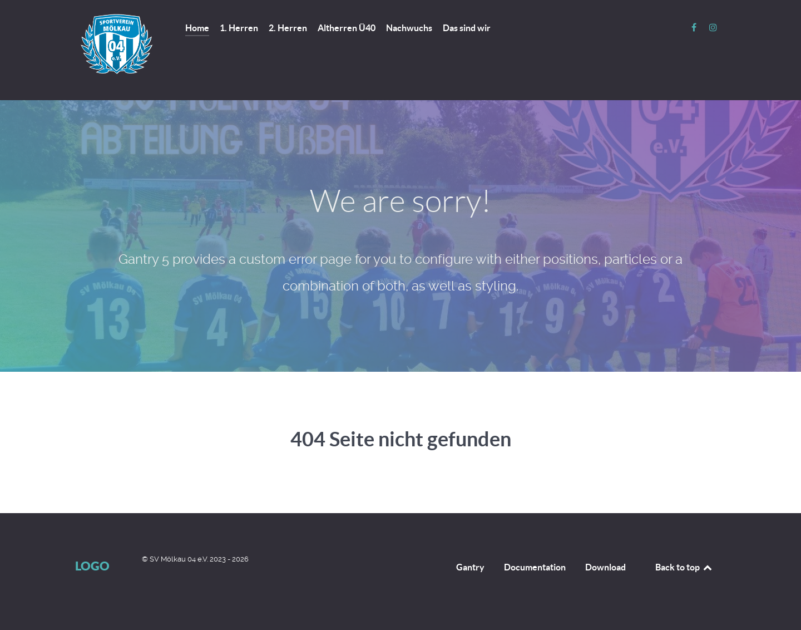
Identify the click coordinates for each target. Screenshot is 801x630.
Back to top (684, 567)
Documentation (535, 567)
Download (605, 567)
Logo (92, 566)
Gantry (470, 567)
